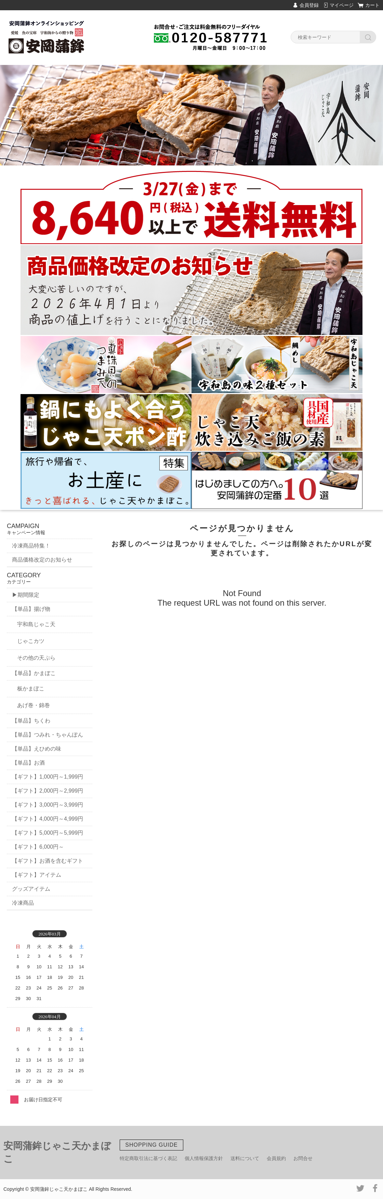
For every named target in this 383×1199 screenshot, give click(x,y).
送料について (244, 1158)
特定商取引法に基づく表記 (148, 1158)
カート (372, 5)
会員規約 (276, 1158)
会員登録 (309, 5)
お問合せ (303, 1158)
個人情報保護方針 (204, 1158)
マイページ (342, 5)
